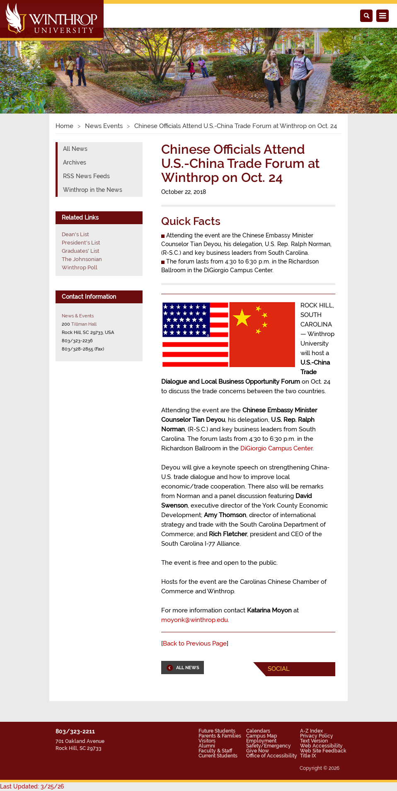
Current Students (217, 756)
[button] (30, 62)
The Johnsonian (82, 259)
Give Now (257, 751)
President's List (81, 242)
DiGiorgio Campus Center (276, 448)
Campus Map (261, 736)
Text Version (314, 741)
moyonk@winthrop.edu (194, 620)
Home (64, 126)
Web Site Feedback (323, 751)
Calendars (258, 731)
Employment (261, 741)
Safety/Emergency (268, 746)
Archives (74, 162)
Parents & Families (219, 736)
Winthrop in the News (92, 189)
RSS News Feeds (86, 176)
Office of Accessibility (271, 756)
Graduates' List (80, 251)
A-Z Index (311, 731)
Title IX (308, 756)
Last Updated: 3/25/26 (32, 786)
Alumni (206, 746)
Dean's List (75, 234)
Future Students (216, 731)
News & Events (78, 316)
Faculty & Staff (215, 751)
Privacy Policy (316, 736)
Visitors (206, 741)
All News (75, 148)
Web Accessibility (321, 746)
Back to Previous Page (195, 643)
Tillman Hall (84, 324)
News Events (104, 126)
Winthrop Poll (79, 267)
